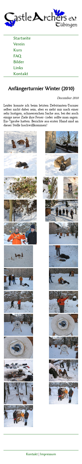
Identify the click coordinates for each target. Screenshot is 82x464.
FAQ (17, 55)
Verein (19, 44)
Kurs (17, 49)
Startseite (22, 38)
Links (18, 67)
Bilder (18, 61)
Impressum (48, 454)
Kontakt (20, 73)
